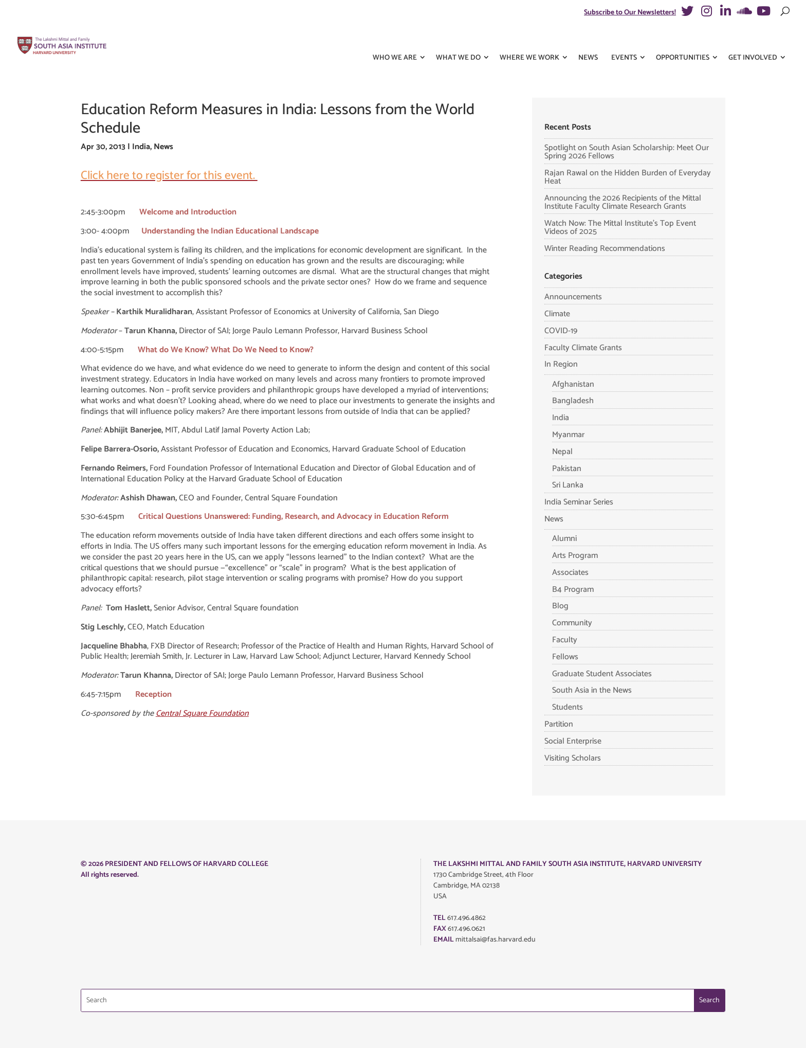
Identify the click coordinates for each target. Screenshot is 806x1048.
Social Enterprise (572, 741)
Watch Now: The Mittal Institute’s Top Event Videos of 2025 (620, 227)
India (141, 147)
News (588, 40)
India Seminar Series (578, 502)
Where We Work (529, 40)
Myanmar (568, 435)
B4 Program (573, 590)
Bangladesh (573, 401)
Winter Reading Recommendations (604, 249)
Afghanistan (573, 384)
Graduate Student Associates (602, 674)
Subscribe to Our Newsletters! (630, 13)
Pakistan (566, 469)
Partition (558, 724)
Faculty (564, 640)
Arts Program (575, 556)
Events (624, 40)
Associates (570, 573)
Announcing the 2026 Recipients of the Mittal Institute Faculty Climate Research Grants (622, 202)
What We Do (458, 40)
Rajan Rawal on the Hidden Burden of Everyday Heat (627, 177)
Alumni (564, 539)
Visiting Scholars (572, 758)
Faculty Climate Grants (583, 348)
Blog (560, 606)
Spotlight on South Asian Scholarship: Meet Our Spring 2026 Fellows (626, 152)
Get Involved (752, 40)
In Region (561, 364)
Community (572, 623)
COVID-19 (560, 331)
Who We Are (395, 40)
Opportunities (682, 40)
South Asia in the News (592, 690)
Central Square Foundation (202, 713)
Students (567, 707)
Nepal (562, 452)
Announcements (573, 297)
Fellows (565, 657)
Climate (557, 314)
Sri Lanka (567, 485)
